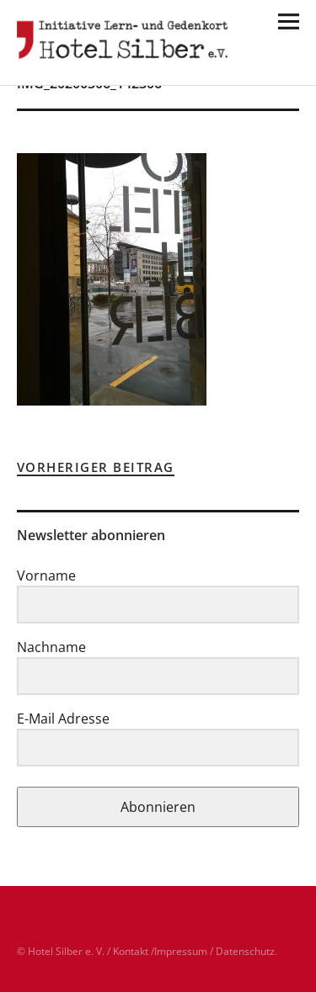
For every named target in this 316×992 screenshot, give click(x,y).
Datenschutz (245, 951)
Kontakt (130, 951)
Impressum (180, 951)
